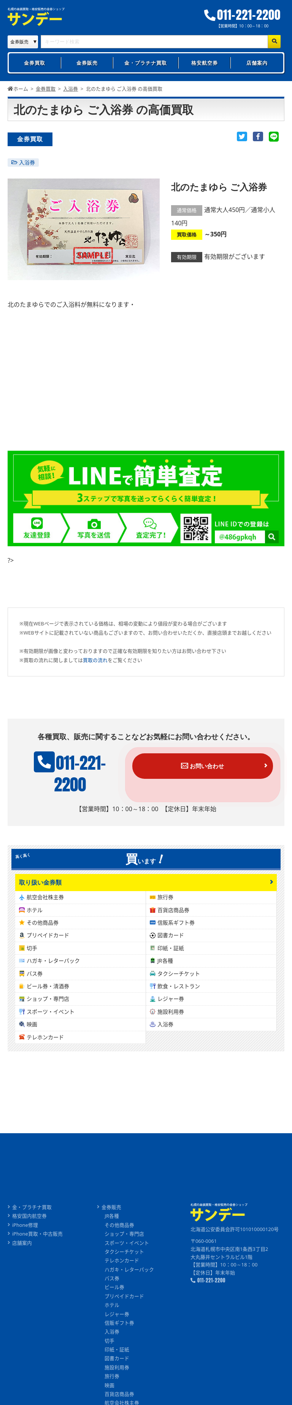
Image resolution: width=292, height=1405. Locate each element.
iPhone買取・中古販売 (37, 1240)
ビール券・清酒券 (48, 992)
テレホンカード (45, 1043)
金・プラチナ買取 (145, 62)
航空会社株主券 (45, 903)
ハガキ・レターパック (53, 967)
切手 (32, 954)
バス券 (35, 979)
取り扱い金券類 (40, 888)
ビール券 (115, 1295)
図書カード (170, 941)
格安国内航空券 (29, 1222)
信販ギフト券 (120, 1331)
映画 (32, 1030)
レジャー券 (170, 1005)
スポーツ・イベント (51, 1017)
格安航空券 (204, 62)
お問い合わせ (209, 765)
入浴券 (27, 162)
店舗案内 (257, 62)
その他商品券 (43, 929)
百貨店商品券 (173, 916)
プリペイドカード (48, 941)
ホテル (35, 916)
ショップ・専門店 (48, 1005)
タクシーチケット (178, 979)
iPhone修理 (25, 1231)
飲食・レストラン (178, 992)
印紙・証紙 (170, 954)
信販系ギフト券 (176, 929)
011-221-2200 (243, 15)
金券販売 (87, 62)
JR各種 (165, 967)
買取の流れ (95, 660)
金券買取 (34, 62)
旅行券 (165, 903)
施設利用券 (170, 1017)
